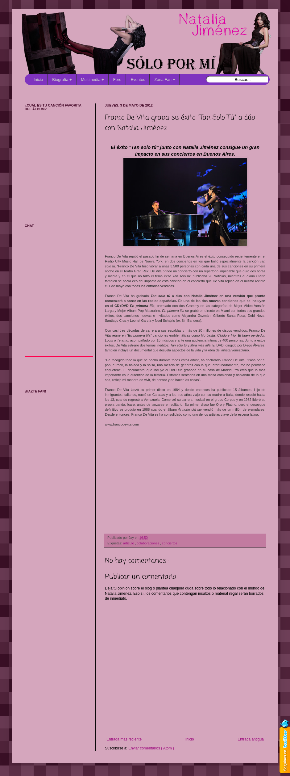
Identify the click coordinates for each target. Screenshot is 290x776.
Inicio (38, 79)
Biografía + (62, 79)
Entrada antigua (251, 739)
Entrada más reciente (124, 739)
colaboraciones (148, 543)
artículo (129, 543)
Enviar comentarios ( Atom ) (151, 748)
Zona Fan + (164, 79)
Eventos (137, 79)
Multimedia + (92, 79)
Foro (117, 79)
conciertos (169, 543)
